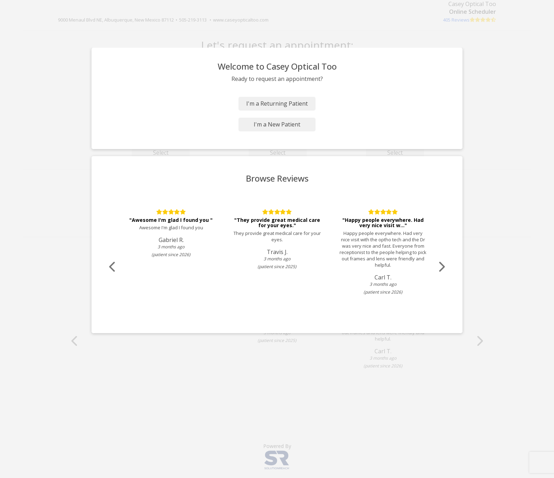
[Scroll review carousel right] (441, 267)
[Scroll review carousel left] (113, 267)
